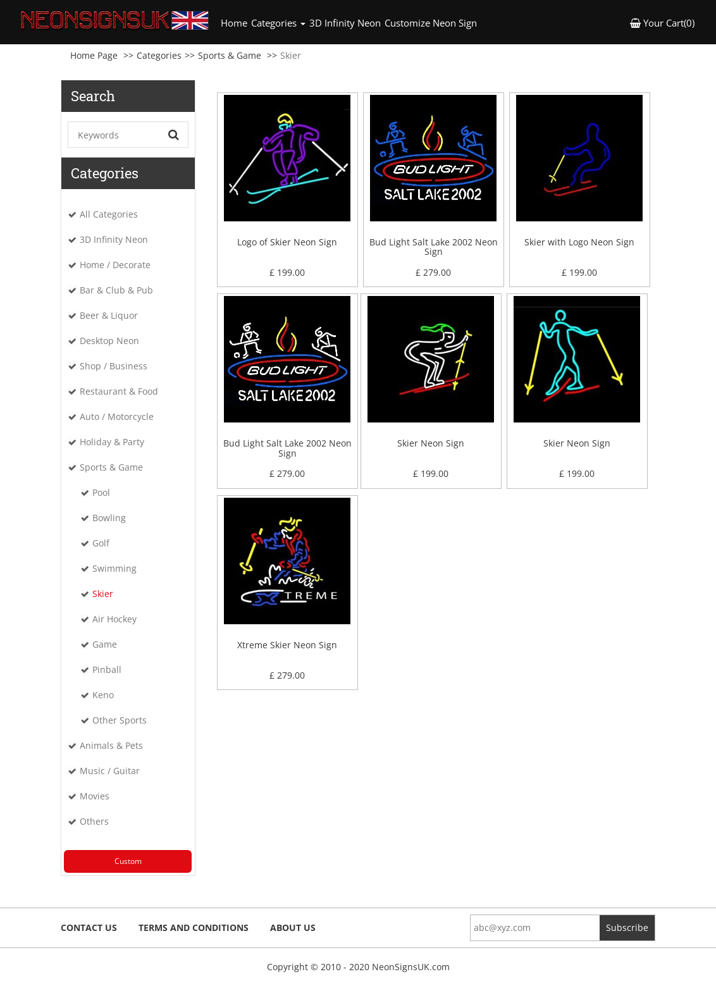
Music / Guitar (110, 771)
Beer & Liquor (109, 315)
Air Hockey (114, 619)
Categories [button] (278, 22)
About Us (293, 927)
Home (235, 22)
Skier (102, 594)
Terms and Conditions (194, 927)
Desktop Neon (109, 341)
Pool (101, 492)
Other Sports (119, 720)
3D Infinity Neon (345, 22)
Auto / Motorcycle (117, 416)
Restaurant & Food (119, 391)
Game (104, 644)
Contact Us (89, 927)
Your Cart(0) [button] (662, 22)
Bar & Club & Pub (116, 290)
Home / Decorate (115, 265)
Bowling (109, 518)
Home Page (94, 55)
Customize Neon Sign (431, 22)
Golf (100, 543)
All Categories (109, 214)
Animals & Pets (111, 745)
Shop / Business (113, 366)
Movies (94, 796)
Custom (128, 861)
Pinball (106, 669)
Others (94, 821)
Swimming (114, 568)
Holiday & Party (112, 442)
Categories (159, 55)
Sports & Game (229, 55)
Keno (103, 695)
